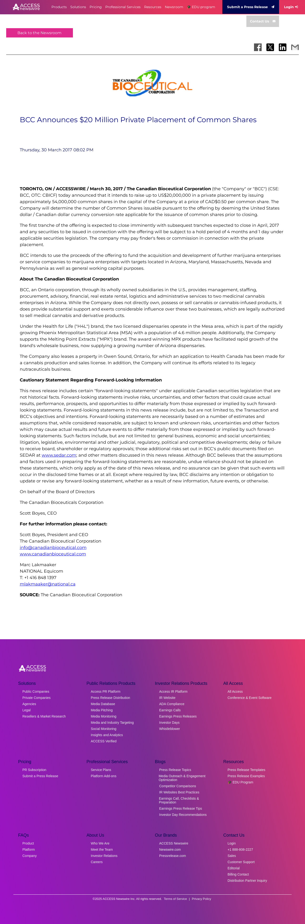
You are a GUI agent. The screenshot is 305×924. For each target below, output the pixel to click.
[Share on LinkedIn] (282, 47)
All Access (235, 691)
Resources (152, 7)
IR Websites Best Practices (179, 792)
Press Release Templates (246, 770)
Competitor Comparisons (177, 786)
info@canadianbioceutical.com (53, 547)
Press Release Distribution (110, 698)
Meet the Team (102, 849)
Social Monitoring (103, 729)
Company (29, 856)
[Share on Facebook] (258, 47)
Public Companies (35, 691)
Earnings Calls (170, 710)
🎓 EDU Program (240, 782)
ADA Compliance (171, 704)
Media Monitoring (103, 716)
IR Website (167, 698)
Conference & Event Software (249, 698)
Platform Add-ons (103, 776)
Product (28, 843)
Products (59, 7)
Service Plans (101, 770)
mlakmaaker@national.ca (48, 584)
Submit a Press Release (250, 7)
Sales (232, 856)
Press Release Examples (246, 776)
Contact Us (262, 21)
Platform (28, 849)
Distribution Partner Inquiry (247, 880)
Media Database (103, 704)
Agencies (29, 704)
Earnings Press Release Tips (180, 808)
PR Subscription (34, 770)
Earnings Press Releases (178, 716)
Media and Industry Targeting (112, 722)
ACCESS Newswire (173, 843)
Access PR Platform (105, 691)
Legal (26, 710)
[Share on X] (270, 47)
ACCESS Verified (104, 741)
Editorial (234, 868)
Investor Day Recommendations (183, 815)
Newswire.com (170, 849)
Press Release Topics (175, 770)
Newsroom (174, 7)
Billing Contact (238, 874)
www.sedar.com (59, 455)
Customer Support (241, 862)
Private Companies (36, 698)
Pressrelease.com (172, 856)
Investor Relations (104, 856)
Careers (97, 862)
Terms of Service (175, 899)
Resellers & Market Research (44, 716)
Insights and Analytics (107, 735)
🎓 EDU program (201, 7)
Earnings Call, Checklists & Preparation (179, 800)
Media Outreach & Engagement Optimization (182, 778)
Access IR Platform (173, 691)
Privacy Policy (201, 899)
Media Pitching (102, 710)
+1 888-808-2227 (240, 849)
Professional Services (123, 7)
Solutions (78, 7)
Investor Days (169, 722)
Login (291, 7)
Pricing (96, 7)
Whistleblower (169, 729)
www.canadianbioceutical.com (53, 554)
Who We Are (100, 843)
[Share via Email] (295, 47)
